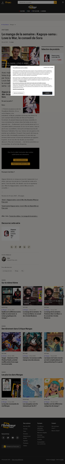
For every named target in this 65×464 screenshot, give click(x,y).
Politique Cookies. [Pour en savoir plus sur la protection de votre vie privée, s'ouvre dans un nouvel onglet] (22, 81)
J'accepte (47, 93)
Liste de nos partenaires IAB (18, 89)
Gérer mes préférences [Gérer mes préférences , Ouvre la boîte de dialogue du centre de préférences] (18, 93)
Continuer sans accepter (48, 67)
